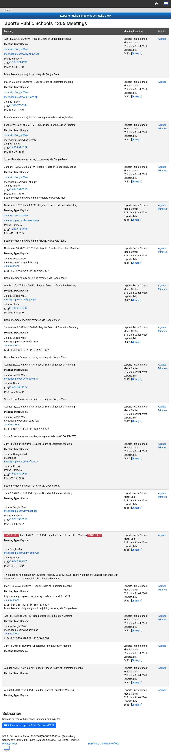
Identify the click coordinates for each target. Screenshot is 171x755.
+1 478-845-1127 (18, 387)
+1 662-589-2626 (18, 473)
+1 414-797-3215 (18, 189)
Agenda (162, 38)
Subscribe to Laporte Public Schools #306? (29, 725)
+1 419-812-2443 (18, 307)
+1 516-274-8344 (18, 105)
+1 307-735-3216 (18, 519)
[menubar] (85, 4)
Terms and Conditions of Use (103, 743)
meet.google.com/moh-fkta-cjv (21, 461)
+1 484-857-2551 (18, 561)
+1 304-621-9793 (18, 62)
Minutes (162, 128)
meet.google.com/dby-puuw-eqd (21, 54)
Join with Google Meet (16, 49)
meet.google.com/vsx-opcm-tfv (21, 378)
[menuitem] (156, 4)
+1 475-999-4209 (18, 147)
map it (136, 53)
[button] (156, 3)
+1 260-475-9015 (18, 228)
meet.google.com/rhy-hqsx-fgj (20, 510)
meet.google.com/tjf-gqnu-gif (20, 299)
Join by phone (11, 265)
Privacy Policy (9, 743)
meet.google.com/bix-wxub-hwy (21, 220)
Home (6, 10)
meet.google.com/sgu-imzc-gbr (21, 97)
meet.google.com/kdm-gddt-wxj (21, 552)
